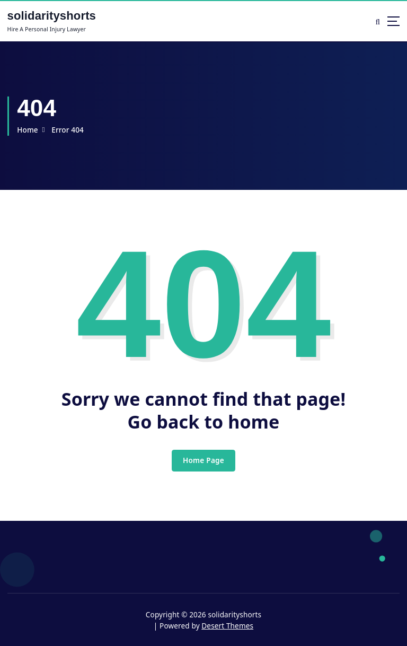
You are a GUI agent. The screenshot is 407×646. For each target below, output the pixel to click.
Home (27, 130)
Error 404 (67, 130)
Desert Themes (227, 626)
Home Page (203, 460)
